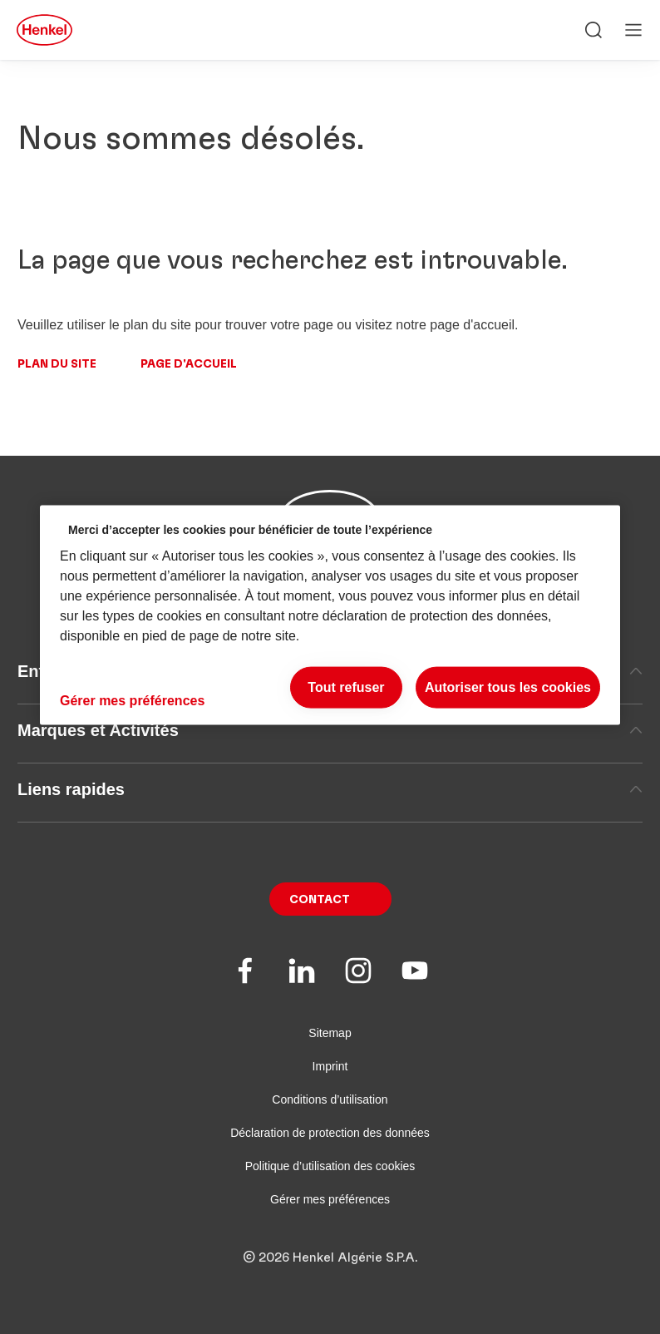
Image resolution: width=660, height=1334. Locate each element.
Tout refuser (346, 687)
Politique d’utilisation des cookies (330, 1166)
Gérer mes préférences (330, 1199)
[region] (330, 615)
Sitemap (329, 1033)
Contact (319, 900)
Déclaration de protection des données (330, 1132)
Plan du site (56, 364)
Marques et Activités (330, 730)
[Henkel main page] (44, 30)
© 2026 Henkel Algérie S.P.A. (330, 1257)
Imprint (330, 1066)
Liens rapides (330, 789)
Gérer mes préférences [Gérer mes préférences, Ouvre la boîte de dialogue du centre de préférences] (132, 701)
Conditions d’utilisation (329, 1099)
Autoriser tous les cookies (508, 687)
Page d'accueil (188, 364)
